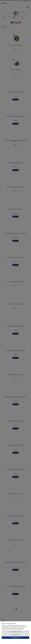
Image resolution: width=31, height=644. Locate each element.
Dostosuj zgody (15, 634)
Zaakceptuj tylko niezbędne (15, 631)
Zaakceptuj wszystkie (15, 637)
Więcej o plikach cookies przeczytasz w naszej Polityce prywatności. (12, 629)
